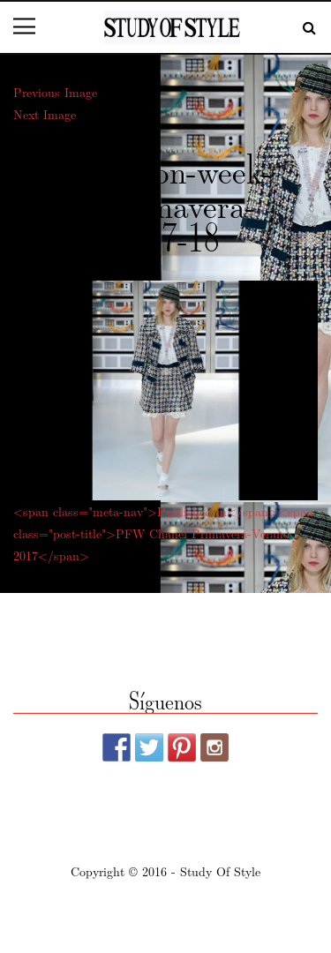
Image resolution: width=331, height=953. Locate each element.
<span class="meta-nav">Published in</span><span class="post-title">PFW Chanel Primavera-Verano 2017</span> (163, 533)
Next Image (44, 114)
